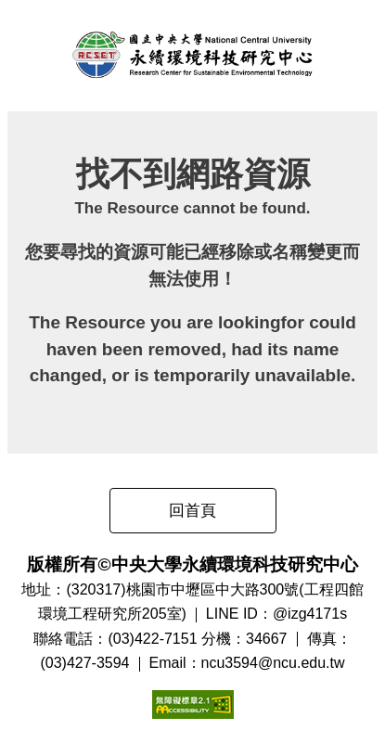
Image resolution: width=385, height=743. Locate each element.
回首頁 (192, 510)
